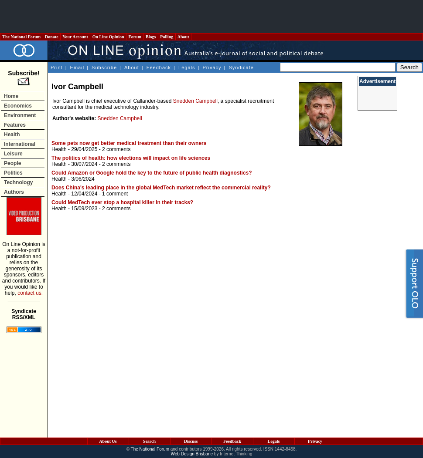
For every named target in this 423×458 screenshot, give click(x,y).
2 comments (116, 149)
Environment (20, 115)
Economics (18, 106)
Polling (166, 36)
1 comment (115, 194)
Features (15, 125)
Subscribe (104, 67)
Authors (14, 192)
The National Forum (21, 36)
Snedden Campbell (195, 101)
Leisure (13, 154)
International (19, 144)
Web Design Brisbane (192, 453)
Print (57, 67)
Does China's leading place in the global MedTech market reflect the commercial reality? (161, 188)
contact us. (30, 293)
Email (77, 67)
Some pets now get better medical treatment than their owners (128, 143)
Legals (186, 67)
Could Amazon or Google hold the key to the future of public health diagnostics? (151, 173)
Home (11, 96)
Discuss (191, 441)
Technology (18, 182)
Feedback (159, 67)
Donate (52, 36)
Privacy (211, 67)
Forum (134, 36)
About (183, 36)
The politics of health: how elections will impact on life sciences (130, 158)
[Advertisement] (211, 16)
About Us (107, 441)
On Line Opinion (108, 36)
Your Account (75, 36)
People (12, 163)
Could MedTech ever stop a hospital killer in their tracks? (122, 202)
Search (149, 441)
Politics (13, 173)
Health (12, 134)
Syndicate (241, 67)
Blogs (151, 36)
